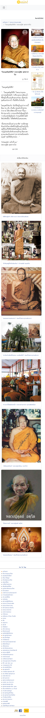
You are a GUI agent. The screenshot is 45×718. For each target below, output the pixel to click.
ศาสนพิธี (5, 701)
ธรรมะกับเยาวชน (8, 605)
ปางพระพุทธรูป (7, 691)
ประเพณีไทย (6, 597)
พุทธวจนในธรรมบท (8, 680)
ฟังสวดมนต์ (6, 631)
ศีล (3, 620)
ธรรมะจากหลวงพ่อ (15, 22)
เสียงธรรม (6, 646)
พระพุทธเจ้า (6, 669)
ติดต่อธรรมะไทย (7, 580)
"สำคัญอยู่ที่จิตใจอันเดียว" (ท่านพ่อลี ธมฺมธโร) (16, 263)
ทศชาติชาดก (6, 676)
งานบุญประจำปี (7, 665)
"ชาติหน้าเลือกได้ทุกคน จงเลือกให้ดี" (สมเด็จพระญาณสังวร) (21, 355)
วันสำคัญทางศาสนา (9, 706)
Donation (6, 591)
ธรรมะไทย (23, 715)
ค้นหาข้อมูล (6, 578)
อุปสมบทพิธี (6, 703)
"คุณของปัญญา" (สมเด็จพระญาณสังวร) (15, 555)
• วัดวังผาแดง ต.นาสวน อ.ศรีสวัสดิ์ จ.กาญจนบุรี (37, 110)
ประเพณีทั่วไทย (7, 667)
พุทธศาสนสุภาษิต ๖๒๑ (10, 686)
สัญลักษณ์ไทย (7, 586)
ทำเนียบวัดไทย (7, 697)
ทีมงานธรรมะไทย (8, 573)
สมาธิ (4, 625)
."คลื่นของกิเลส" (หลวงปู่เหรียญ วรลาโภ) (15, 466)
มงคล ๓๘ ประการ (8, 682)
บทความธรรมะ (7, 612)
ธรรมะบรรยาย (7, 610)
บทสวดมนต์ (6, 657)
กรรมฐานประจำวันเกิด (9, 661)
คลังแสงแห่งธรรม (8, 654)
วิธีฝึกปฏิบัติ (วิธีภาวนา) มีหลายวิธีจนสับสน (15, 217)
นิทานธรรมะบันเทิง (8, 608)
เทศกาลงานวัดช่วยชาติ (9, 593)
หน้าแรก (5, 22)
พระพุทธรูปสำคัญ (8, 693)
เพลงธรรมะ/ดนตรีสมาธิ (10, 650)
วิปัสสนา (5, 627)
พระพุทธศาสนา (7, 635)
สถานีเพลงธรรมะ (8, 648)
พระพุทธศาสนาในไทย (9, 695)
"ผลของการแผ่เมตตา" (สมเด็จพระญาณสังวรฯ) (17, 318)
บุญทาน (5, 622)
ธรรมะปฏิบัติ (6, 652)
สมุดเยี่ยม (6, 582)
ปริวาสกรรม (6, 629)
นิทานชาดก (6, 678)
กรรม (4, 618)
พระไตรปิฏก (6, 637)
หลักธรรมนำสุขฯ (8, 659)
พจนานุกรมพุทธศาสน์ (9, 642)
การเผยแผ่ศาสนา (8, 595)
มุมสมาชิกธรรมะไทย (8, 588)
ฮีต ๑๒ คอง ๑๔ (7, 663)
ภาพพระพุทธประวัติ (8, 671)
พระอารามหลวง (7, 699)
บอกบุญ (5, 599)
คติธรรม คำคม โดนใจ (9, 616)
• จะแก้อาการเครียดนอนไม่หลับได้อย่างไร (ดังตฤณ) (38, 40)
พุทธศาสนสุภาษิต (8, 684)
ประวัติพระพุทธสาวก (9, 674)
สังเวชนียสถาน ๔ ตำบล (10, 689)
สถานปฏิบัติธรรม (8, 601)
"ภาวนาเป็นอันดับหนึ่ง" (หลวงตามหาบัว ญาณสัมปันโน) (19, 405)
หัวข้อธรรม (6, 640)
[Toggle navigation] (4, 7)
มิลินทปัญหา (6, 644)
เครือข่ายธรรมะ (7, 584)
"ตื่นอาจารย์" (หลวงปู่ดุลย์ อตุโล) (12, 523)
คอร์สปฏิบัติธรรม (8, 633)
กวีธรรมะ (5, 614)
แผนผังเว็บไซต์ (7, 576)
